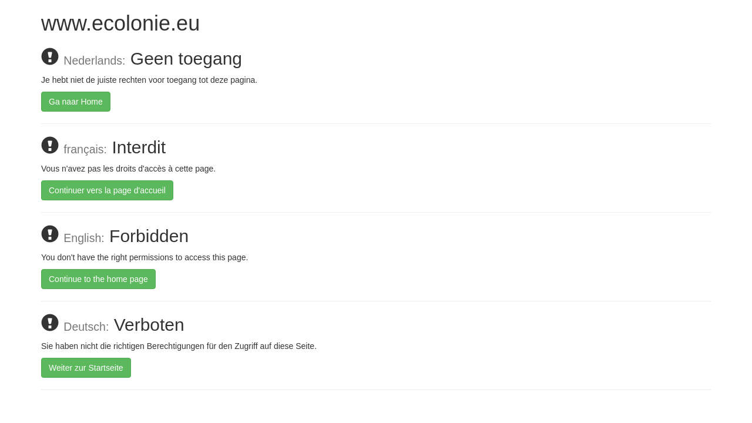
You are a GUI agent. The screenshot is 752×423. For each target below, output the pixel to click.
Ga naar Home (76, 101)
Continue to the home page (98, 279)
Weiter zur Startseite (86, 367)
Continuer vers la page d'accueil (107, 190)
